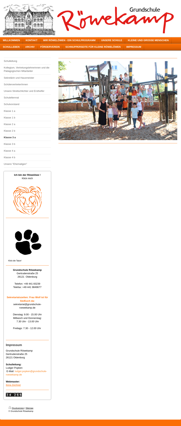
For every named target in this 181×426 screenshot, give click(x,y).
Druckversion (16, 408)
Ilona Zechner (13, 385)
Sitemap (29, 408)
